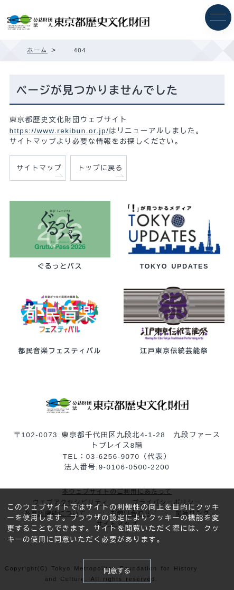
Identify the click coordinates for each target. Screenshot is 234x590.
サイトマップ (39, 168)
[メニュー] (218, 17)
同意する (117, 571)
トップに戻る (100, 168)
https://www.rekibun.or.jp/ (59, 131)
